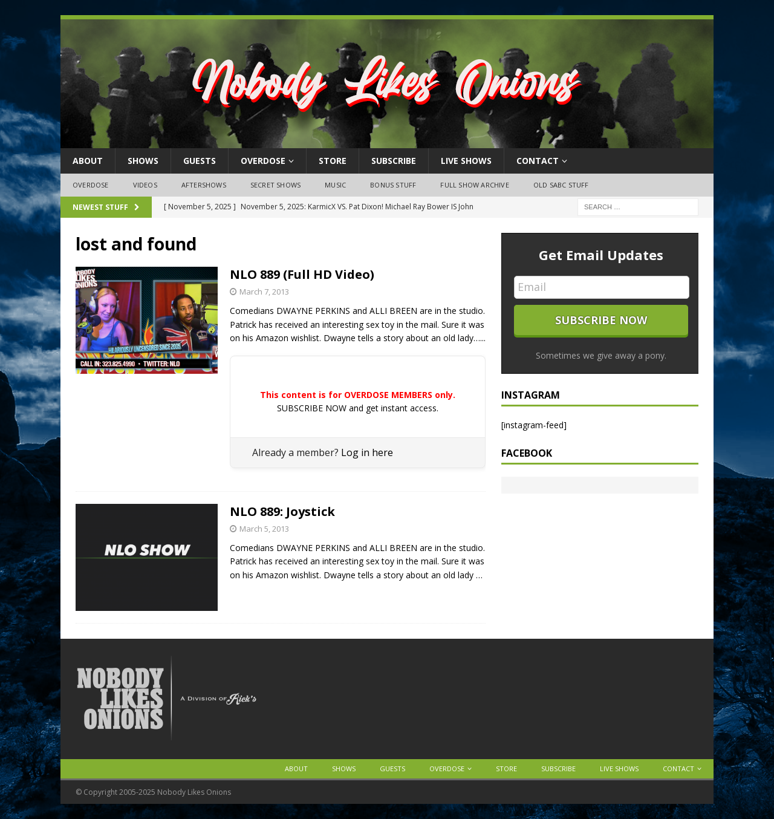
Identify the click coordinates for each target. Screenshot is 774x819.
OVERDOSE (263, 160)
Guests (199, 160)
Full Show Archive (474, 184)
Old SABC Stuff (561, 184)
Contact (537, 160)
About (88, 160)
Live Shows (466, 160)
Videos (145, 184)
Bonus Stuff (393, 184)
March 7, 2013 (264, 291)
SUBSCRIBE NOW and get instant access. (357, 408)
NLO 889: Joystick (282, 511)
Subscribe (393, 160)
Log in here (367, 452)
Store (332, 160)
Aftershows (203, 184)
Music (335, 184)
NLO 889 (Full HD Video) (302, 274)
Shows (143, 160)
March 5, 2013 (264, 528)
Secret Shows (275, 184)
